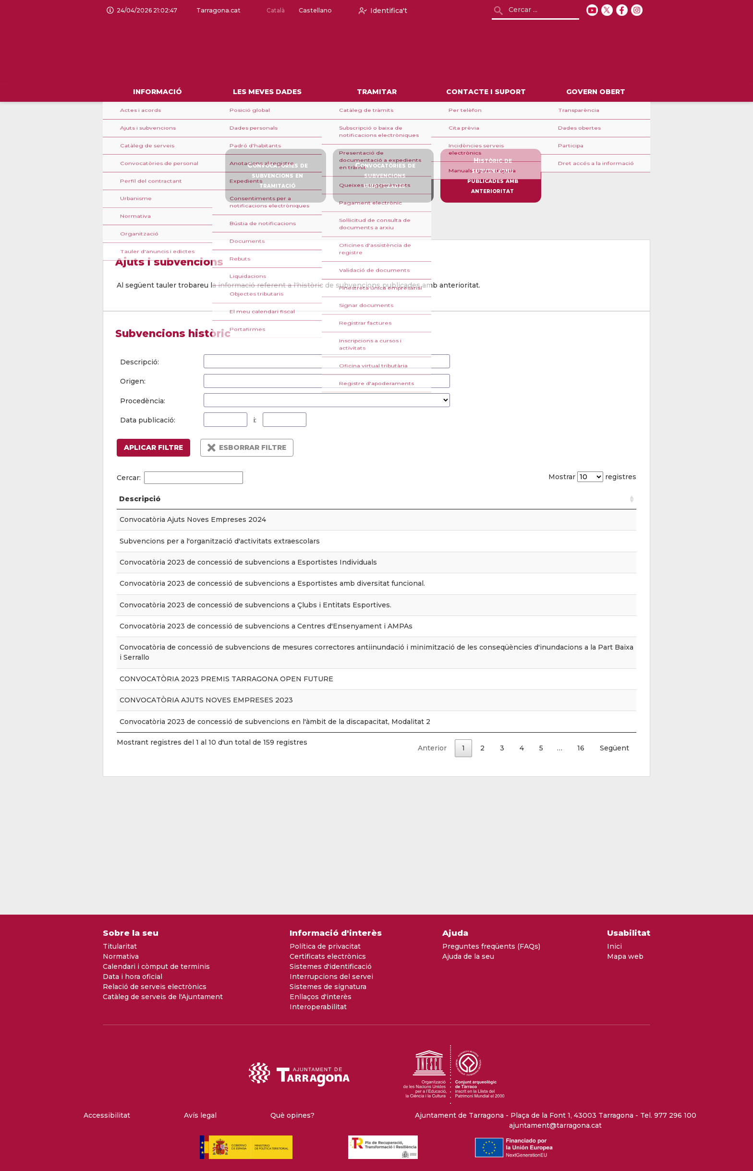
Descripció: (139, 362)
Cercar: (180, 477)
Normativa (121, 956)
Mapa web (625, 956)
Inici (614, 946)
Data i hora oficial (132, 976)
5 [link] (541, 869)
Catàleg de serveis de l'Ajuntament (163, 996)
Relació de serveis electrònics (154, 986)
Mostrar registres (589, 476)
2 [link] (482, 869)
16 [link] (580, 869)
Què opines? (292, 1115)
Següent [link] (614, 869)
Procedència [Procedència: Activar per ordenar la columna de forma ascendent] (564, 509)
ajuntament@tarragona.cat (555, 1125)
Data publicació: (147, 420)
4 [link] (522, 869)
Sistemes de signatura (328, 986)
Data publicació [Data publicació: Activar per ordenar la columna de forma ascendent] (400, 504)
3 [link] (502, 869)
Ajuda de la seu (468, 956)
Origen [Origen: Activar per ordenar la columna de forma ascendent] (454, 509)
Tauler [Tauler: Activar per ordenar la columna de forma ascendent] (326, 509)
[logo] (224, 51)
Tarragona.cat (216, 10)
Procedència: (142, 401)
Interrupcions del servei (331, 976)
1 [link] (463, 869)
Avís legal (200, 1115)
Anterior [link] (432, 869)
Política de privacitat (325, 946)
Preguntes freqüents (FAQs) (491, 946)
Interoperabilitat (318, 1006)
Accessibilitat (107, 1115)
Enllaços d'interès (321, 996)
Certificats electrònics (328, 956)
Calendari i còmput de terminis (156, 966)
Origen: (133, 381)
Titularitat (120, 946)
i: (254, 420)
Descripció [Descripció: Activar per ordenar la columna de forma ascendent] (139, 509)
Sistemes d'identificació (331, 966)
